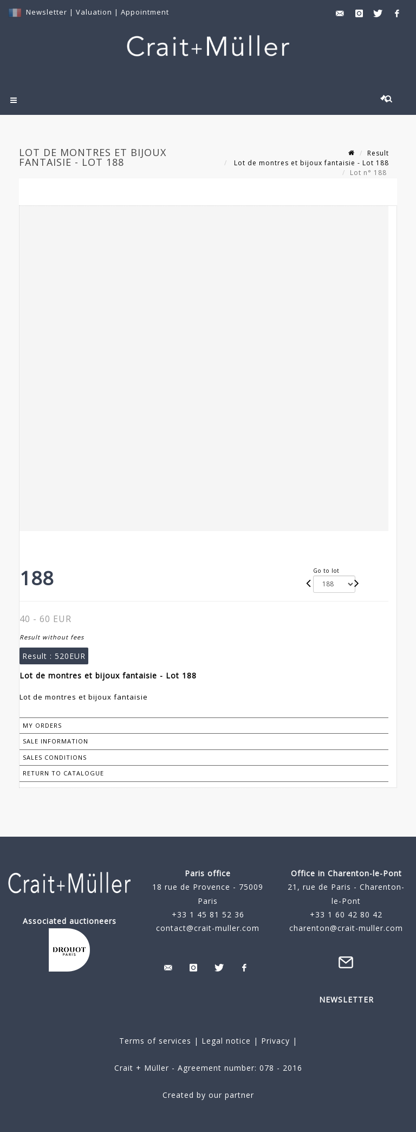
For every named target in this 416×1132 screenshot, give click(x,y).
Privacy (274, 1041)
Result (378, 153)
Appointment (145, 12)
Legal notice (226, 1041)
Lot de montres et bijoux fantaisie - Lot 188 (310, 162)
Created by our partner (208, 1095)
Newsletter (46, 12)
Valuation (94, 12)
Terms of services (155, 1041)
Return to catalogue (63, 773)
